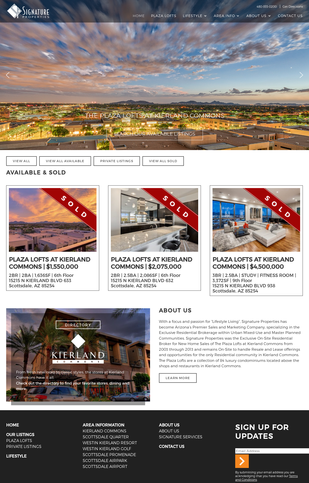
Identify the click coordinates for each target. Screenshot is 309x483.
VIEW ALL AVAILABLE (65, 161)
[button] (8, 75)
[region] (154, 75)
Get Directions (293, 6)
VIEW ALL (21, 161)
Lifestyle (192, 16)
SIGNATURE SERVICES (180, 436)
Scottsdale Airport (105, 466)
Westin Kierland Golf (107, 448)
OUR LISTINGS (20, 434)
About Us (256, 16)
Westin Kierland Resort (109, 442)
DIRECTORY (78, 325)
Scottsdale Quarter (105, 436)
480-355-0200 (267, 6)
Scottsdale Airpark (104, 460)
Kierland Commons (104, 430)
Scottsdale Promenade (109, 454)
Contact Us (290, 16)
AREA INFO (224, 16)
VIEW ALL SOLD (163, 161)
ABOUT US (169, 425)
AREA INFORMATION (103, 425)
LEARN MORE (178, 378)
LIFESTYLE (16, 456)
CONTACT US (171, 446)
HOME (12, 425)
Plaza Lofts (163, 16)
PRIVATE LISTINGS (116, 161)
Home (139, 16)
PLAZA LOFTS (19, 440)
